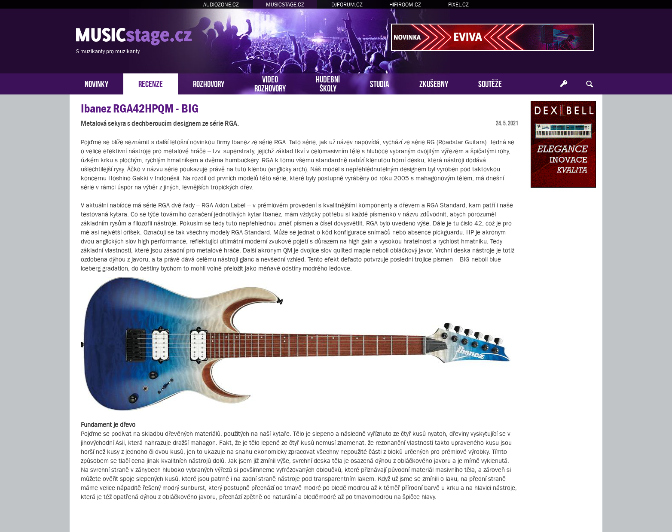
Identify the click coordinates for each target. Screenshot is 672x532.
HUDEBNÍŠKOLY (328, 83)
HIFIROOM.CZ (405, 4)
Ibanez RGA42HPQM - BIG (140, 108)
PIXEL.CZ (458, 4)
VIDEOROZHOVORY (270, 83)
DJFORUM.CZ (347, 4)
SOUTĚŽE (490, 83)
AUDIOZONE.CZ (221, 4)
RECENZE (150, 83)
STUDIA (379, 83)
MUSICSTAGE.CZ (285, 4)
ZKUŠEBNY (433, 83)
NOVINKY (96, 83)
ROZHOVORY (208, 83)
